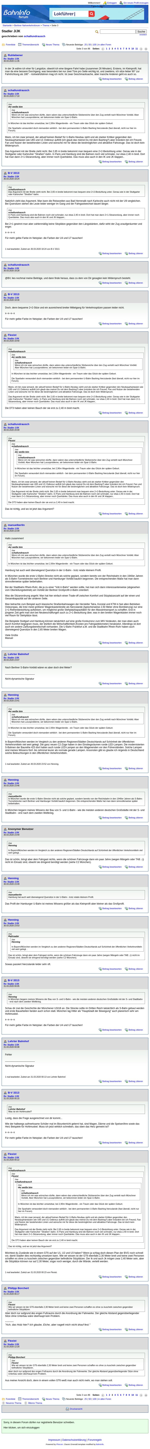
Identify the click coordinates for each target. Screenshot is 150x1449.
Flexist (12, 334)
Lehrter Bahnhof (18, 654)
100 (94, 44)
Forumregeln (95, 1440)
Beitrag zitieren (136, 79)
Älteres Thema (35, 1403)
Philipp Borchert (18, 1288)
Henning (13, 694)
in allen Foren (104, 44)
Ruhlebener (15, 55)
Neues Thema (52, 44)
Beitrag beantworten (112, 79)
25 (85, 44)
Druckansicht (76, 1409)
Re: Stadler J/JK (11, 59)
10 (132, 48)
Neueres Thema (13, 1403)
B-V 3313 (13, 172)
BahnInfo (100, 1444)
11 (136, 48)
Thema (45, 25)
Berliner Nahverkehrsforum (27, 25)
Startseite (7, 25)
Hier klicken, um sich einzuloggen (21, 1427)
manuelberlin (16, 525)
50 (90, 44)
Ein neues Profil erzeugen (136, 3)
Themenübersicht (30, 44)
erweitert (143, 35)
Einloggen (112, 3)
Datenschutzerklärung (74, 1440)
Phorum (59, 1444)
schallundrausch (34, 36)
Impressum (54, 1440)
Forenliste (10, 44)
